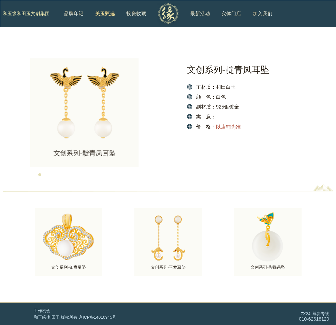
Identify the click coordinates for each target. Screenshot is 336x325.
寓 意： (206, 117)
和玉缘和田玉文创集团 (26, 13)
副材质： (206, 107)
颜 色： (206, 97)
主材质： (206, 87)
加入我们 (263, 19)
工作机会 (42, 310)
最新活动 (200, 19)
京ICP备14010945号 (97, 317)
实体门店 (231, 19)
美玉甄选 (105, 19)
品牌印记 (74, 19)
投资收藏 (136, 19)
